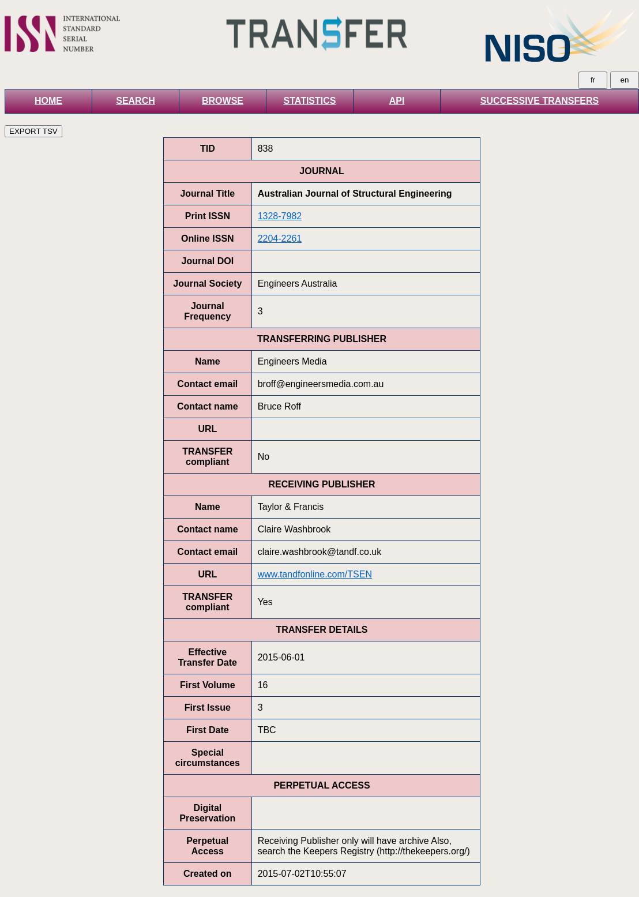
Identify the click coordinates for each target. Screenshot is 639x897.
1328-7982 (280, 216)
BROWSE (222, 101)
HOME (48, 101)
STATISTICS (310, 101)
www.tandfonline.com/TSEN (315, 574)
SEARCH (135, 101)
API (397, 101)
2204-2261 (280, 238)
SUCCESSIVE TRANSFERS (539, 101)
